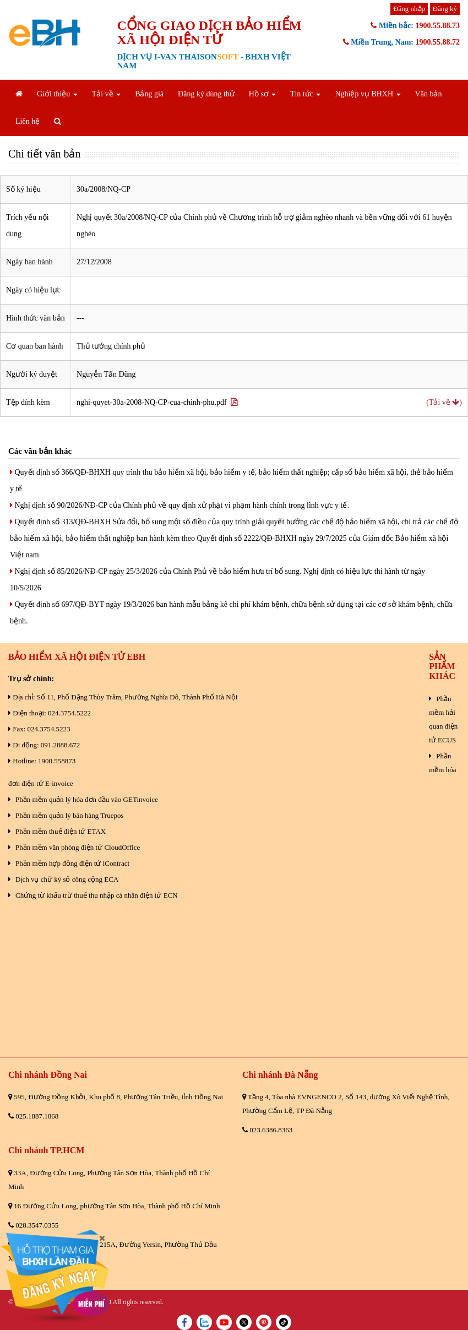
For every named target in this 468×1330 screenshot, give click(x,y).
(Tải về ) (444, 402)
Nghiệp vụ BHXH (367, 94)
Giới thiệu (57, 94)
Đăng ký (445, 8)
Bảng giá (149, 94)
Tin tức (305, 94)
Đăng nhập (409, 8)
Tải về (106, 94)
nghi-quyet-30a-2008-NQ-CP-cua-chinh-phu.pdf (157, 402)
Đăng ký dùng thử (206, 94)
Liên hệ (27, 121)
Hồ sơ (262, 94)
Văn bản (428, 94)
